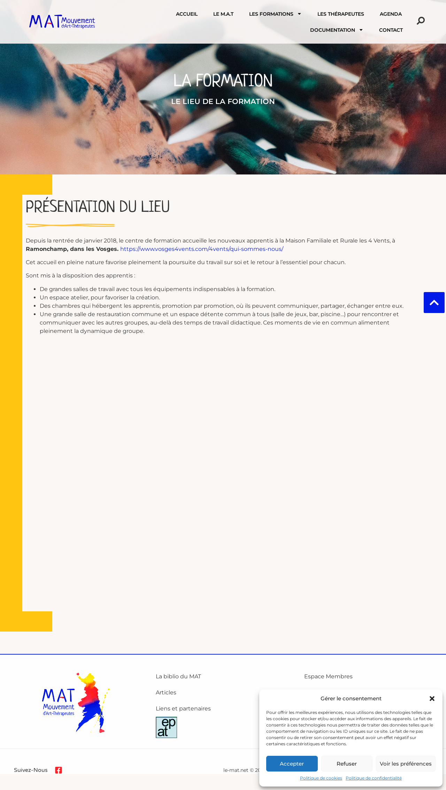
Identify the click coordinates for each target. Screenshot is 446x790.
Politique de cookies (321, 778)
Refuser (347, 763)
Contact (391, 30)
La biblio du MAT (178, 676)
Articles (166, 692)
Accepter (292, 763)
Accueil (187, 14)
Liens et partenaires (183, 708)
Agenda (391, 14)
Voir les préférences (406, 763)
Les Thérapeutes (340, 14)
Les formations (275, 14)
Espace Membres (328, 676)
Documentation (336, 30)
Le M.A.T (223, 14)
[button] (432, 698)
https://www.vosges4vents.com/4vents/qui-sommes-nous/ (201, 249)
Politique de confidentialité (374, 778)
